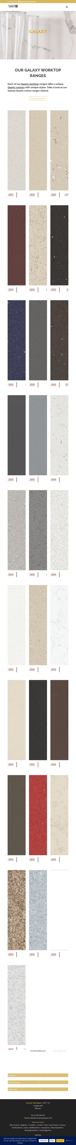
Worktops (12, 1075)
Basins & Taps (13, 1089)
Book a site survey (14, 1082)
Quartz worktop (29, 84)
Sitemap (38, 1135)
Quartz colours (16, 87)
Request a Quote (38, 98)
